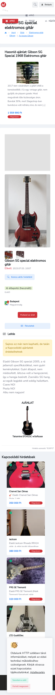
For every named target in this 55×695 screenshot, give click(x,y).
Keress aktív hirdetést (19, 277)
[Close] (20, 680)
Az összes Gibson (26, 35)
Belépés (46, 4)
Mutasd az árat (27, 314)
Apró (13, 32)
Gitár (22, 32)
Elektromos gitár (36, 32)
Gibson (12, 35)
